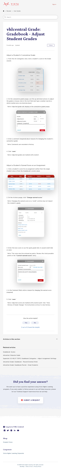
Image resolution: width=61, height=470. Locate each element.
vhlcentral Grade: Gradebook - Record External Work (20, 362)
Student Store (8, 442)
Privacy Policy (37, 466)
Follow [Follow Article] (51, 45)
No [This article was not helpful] (35, 323)
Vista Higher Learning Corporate (13, 453)
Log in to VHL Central (13, 427)
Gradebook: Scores (9, 352)
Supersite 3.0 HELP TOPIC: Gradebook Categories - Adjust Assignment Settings (29, 358)
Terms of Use (29, 466)
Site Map (22, 466)
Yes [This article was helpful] (26, 323)
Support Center (3, 11)
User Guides (17, 11)
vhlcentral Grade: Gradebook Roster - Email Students (20, 365)
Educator (9, 11)
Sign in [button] (54, 4)
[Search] (30, 17)
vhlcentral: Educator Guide (11, 355)
